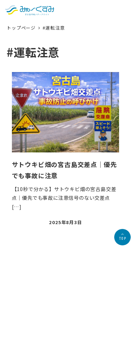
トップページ (22, 27)
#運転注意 (54, 27)
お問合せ (95, 331)
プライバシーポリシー (61, 331)
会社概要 (28, 331)
